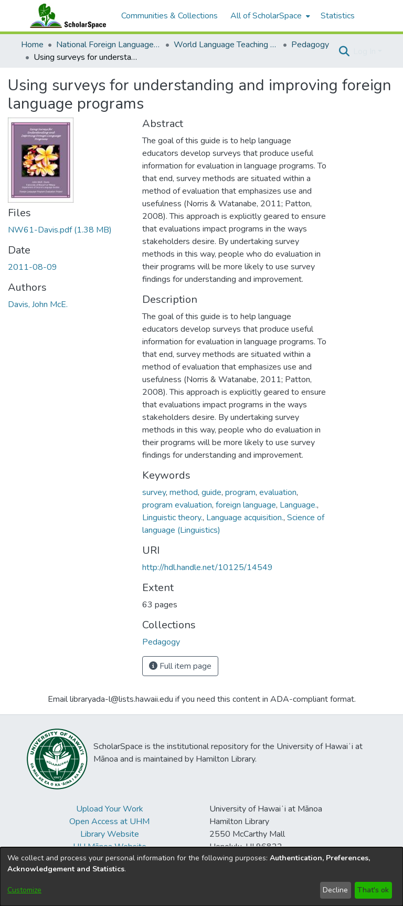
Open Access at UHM (109, 821)
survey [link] (154, 492)
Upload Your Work (109, 809)
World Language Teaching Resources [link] (226, 44)
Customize (24, 890)
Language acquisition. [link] (244, 517)
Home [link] (32, 44)
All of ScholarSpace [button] (266, 16)
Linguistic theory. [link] (172, 517)
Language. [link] (298, 505)
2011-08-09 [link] (32, 267)
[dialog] (201, 876)
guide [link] (211, 492)
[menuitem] (269, 15)
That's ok (373, 890)
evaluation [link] (277, 492)
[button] (344, 51)
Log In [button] (365, 51)
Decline (335, 890)
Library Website (109, 834)
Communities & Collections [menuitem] (169, 16)
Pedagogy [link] (310, 44)
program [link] (240, 492)
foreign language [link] (246, 505)
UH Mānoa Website (109, 846)
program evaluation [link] (177, 505)
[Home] (65, 16)
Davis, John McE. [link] (38, 304)
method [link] (183, 492)
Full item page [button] (180, 666)
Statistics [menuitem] (338, 16)
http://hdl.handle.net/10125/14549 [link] (207, 567)
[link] (60, 230)
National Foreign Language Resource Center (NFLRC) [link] (108, 44)
